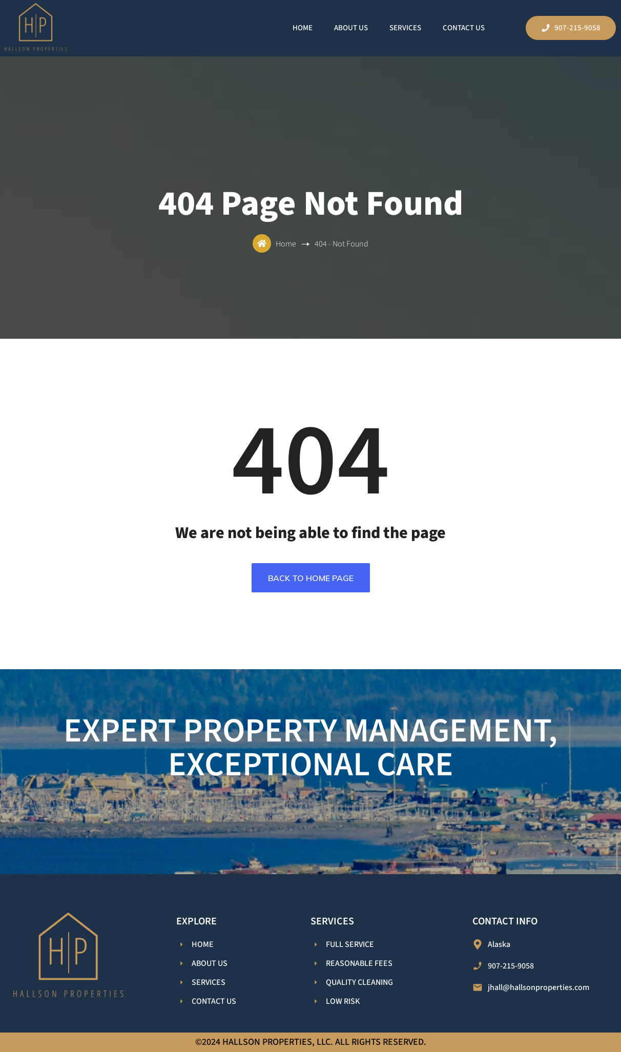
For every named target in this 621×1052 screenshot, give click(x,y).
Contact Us (464, 28)
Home (303, 28)
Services (405, 28)
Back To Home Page (311, 578)
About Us (351, 28)
